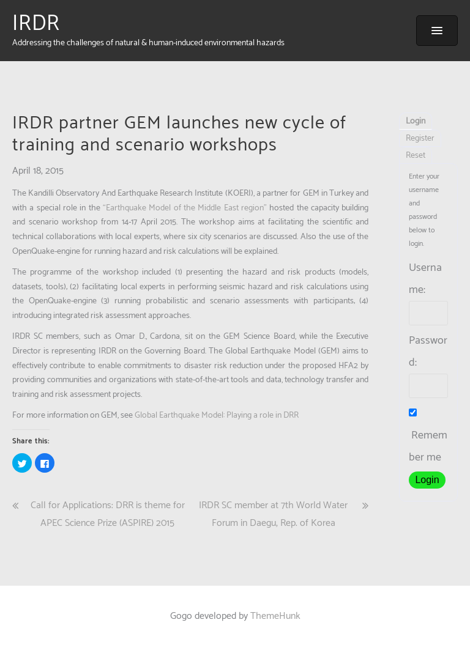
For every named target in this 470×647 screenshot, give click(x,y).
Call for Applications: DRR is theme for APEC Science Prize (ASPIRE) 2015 (108, 514)
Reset (415, 156)
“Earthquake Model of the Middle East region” (186, 208)
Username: (425, 279)
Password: (428, 351)
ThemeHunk (275, 616)
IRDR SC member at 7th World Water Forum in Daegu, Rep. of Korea (273, 514)
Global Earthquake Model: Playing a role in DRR (217, 416)
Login (415, 121)
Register (420, 138)
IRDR (36, 24)
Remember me (428, 438)
